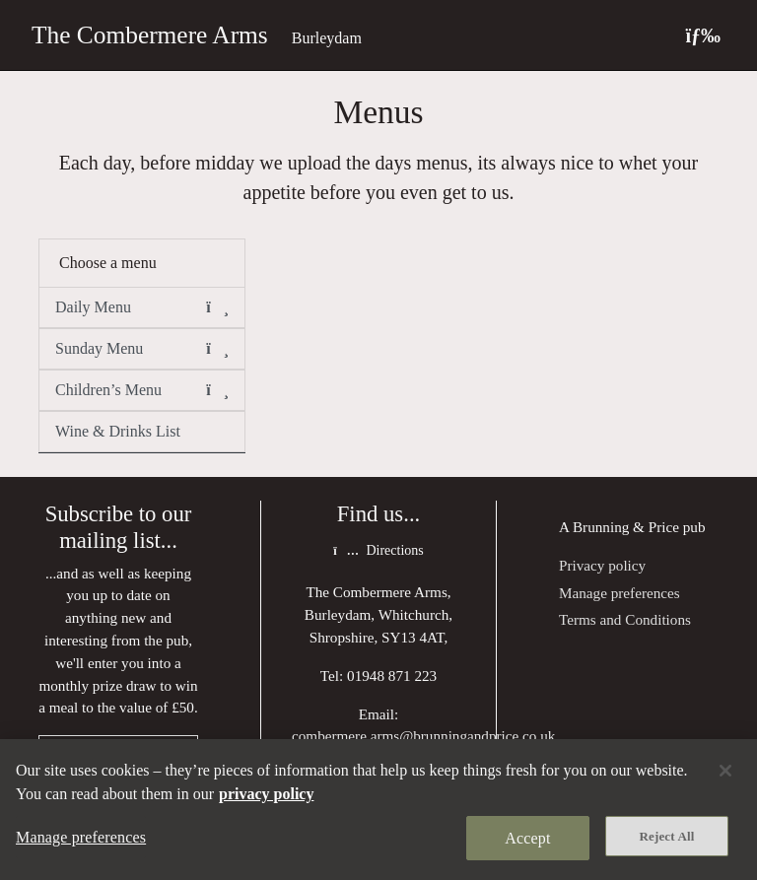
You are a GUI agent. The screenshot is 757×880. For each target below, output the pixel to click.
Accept (527, 838)
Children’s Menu (142, 390)
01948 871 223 (392, 675)
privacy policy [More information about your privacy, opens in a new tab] (266, 793)
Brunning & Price (626, 526)
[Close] (725, 770)
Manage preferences (619, 592)
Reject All (667, 836)
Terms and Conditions (625, 619)
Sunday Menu (142, 349)
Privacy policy (602, 565)
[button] (217, 307)
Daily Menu (142, 307)
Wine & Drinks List (117, 431)
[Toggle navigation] (702, 35)
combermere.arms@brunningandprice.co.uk (423, 735)
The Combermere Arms (150, 34)
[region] (378, 809)
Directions (378, 550)
